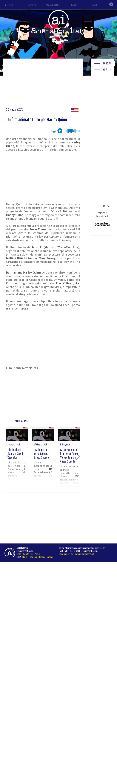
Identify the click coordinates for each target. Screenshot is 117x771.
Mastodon (33, 557)
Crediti (19, 554)
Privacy (37, 554)
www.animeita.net (66, 554)
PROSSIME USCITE (53, 4)
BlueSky (25, 557)
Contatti (26, 554)
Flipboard (41, 557)
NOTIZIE (11, 4)
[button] (78, 456)
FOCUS (73, 4)
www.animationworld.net (84, 554)
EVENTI (94, 4)
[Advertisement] (57, 84)
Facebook (50, 557)
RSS (32, 554)
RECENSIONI (31, 4)
